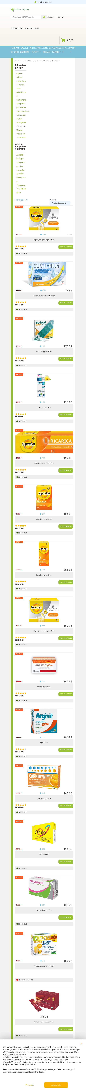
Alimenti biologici (20, 157)
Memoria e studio (20, 117)
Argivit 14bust (43, 743)
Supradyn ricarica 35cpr (44, 519)
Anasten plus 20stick (44, 687)
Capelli (19, 73)
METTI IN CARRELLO (66, 247)
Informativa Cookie (36, 1072)
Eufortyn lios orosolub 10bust (43, 1022)
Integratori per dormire (21, 106)
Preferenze (30, 1085)
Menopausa (21, 122)
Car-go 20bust (44, 854)
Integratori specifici (20, 172)
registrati (48, 2)
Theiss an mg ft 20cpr (44, 407)
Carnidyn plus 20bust (44, 798)
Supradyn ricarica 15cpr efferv (44, 463)
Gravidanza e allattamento (21, 96)
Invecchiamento (21, 111)
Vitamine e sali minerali (21, 136)
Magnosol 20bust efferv (44, 910)
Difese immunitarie (21, 79)
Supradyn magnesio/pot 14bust (44, 240)
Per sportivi (21, 126)
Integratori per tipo (20, 164)
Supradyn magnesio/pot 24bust (44, 631)
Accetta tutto (56, 1085)
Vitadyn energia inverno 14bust (44, 966)
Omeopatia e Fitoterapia (20, 181)
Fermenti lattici (20, 87)
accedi (39, 2)
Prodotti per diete (21, 191)
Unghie (19, 130)
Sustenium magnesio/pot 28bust (44, 296)
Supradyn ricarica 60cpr (44, 575)
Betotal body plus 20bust (44, 351)
